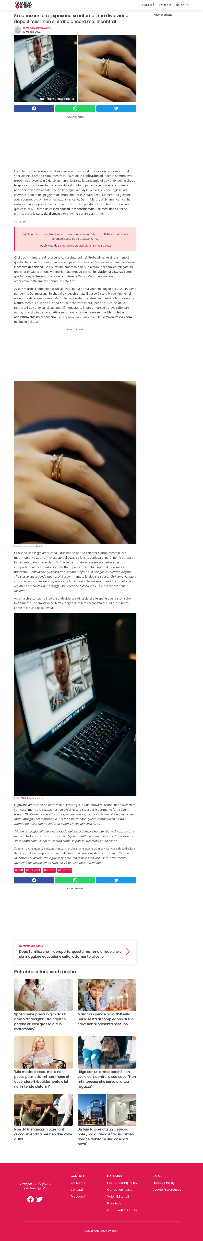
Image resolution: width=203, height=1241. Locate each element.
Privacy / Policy (164, 1183)
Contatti (77, 1190)
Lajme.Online (66, 245)
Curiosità (147, 5)
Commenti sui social (122, 1210)
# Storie (49, 870)
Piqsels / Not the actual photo (28, 545)
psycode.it (78, 1196)
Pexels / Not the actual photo (28, 797)
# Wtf (19, 870)
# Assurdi (33, 870)
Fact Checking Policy (122, 1183)
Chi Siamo (78, 1183)
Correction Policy (119, 1190)
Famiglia (165, 5)
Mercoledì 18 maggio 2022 (94, 245)
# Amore (65, 870)
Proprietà (114, 1203)
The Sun (22, 221)
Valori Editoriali (118, 1196)
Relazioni (182, 5)
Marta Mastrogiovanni (38, 28)
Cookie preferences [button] (167, 1190)
